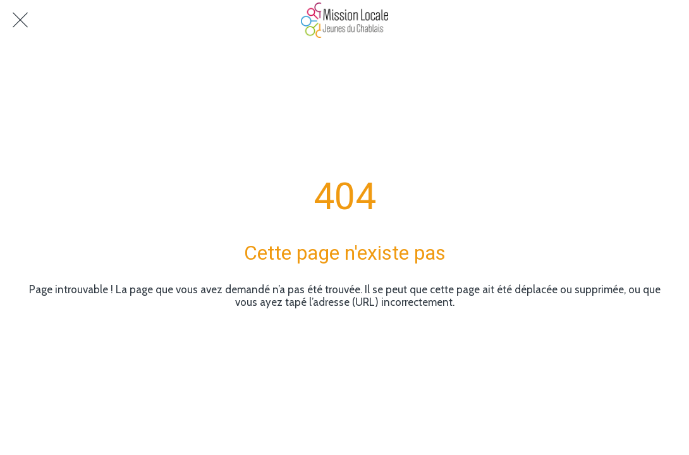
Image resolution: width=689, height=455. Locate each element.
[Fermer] (20, 20)
